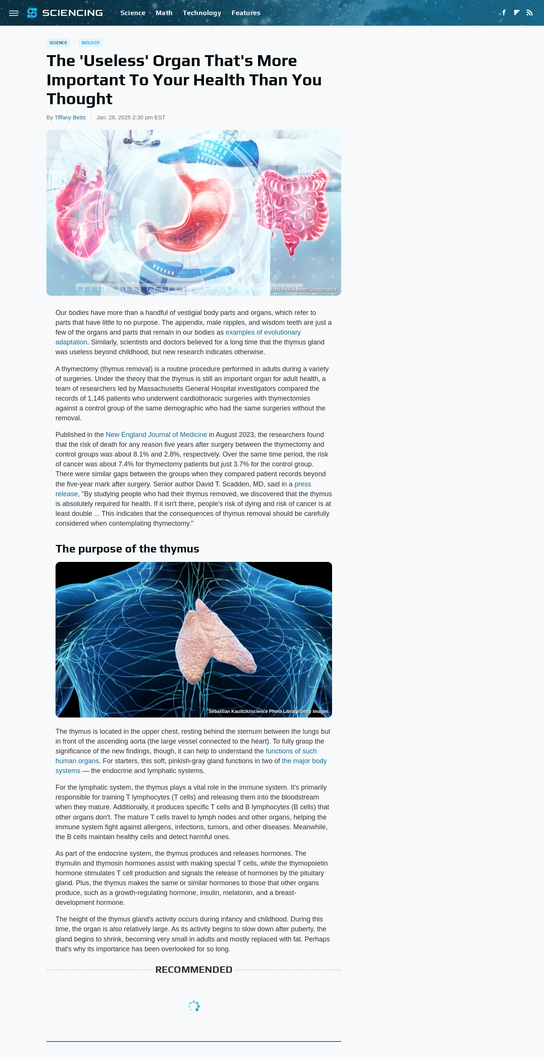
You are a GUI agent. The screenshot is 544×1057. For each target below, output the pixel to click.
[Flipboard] (517, 13)
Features (246, 13)
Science (133, 13)
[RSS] (529, 13)
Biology (91, 42)
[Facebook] (504, 13)
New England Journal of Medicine (156, 434)
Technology (202, 13)
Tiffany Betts (70, 117)
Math (164, 13)
